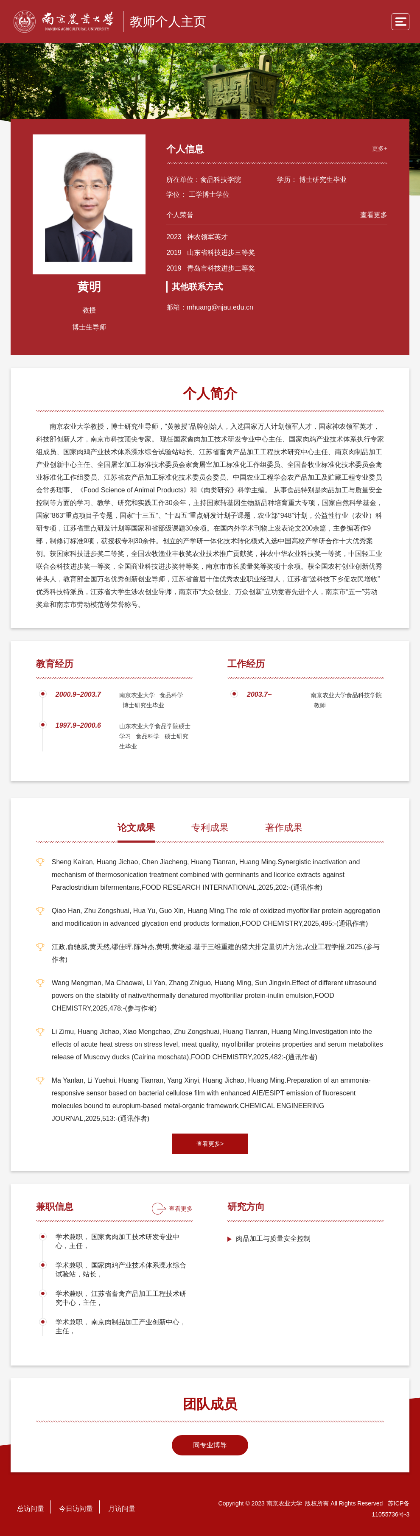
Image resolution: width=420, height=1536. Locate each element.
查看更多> (210, 1142)
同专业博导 (210, 1444)
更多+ (376, 145)
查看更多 (370, 211)
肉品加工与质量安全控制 (273, 1237)
